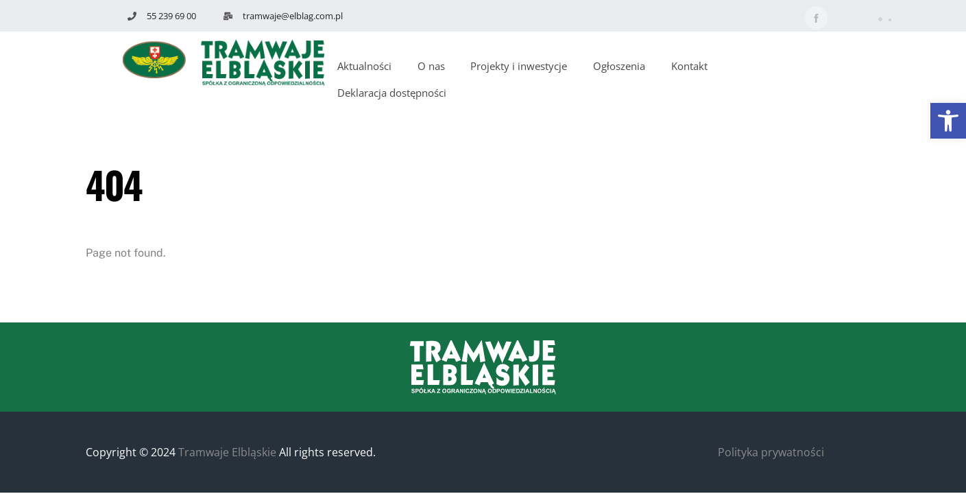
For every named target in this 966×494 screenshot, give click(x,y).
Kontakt (689, 66)
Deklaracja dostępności (391, 92)
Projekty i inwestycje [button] (518, 66)
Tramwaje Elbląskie (227, 452)
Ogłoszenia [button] (619, 66)
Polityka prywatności (771, 452)
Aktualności (364, 66)
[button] (948, 121)
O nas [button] (431, 66)
